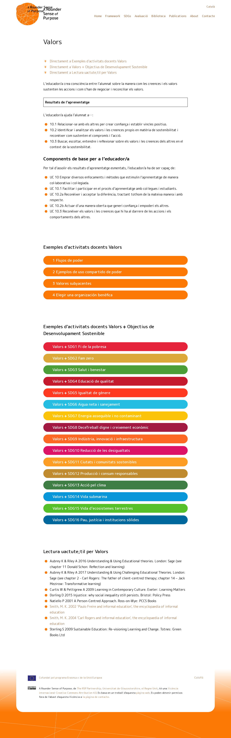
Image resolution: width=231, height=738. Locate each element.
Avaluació (141, 16)
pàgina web (143, 692)
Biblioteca (158, 16)
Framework (112, 16)
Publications (177, 16)
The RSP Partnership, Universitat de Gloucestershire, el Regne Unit (117, 688)
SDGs (127, 16)
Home (98, 16)
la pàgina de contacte (96, 697)
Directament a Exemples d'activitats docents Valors (88, 61)
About (194, 16)
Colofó (198, 677)
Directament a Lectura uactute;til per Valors (83, 72)
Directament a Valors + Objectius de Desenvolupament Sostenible (98, 67)
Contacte (208, 16)
